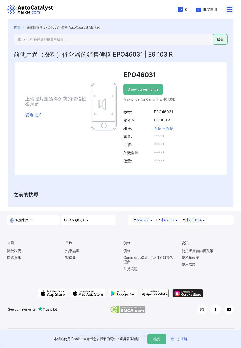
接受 (156, 339)
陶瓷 (157, 128)
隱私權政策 (190, 257)
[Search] (113, 39)
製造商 (70, 257)
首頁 (17, 27)
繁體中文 (20, 220)
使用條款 (189, 264)
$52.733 (143, 220)
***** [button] (159, 136)
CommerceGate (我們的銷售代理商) (148, 259)
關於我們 (14, 251)
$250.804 (194, 220)
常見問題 (130, 269)
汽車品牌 (72, 251)
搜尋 (220, 39)
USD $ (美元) (74, 220)
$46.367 (168, 220)
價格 (126, 251)
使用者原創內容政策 (197, 251)
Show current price (143, 89)
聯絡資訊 (14, 257)
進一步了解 (179, 339)
